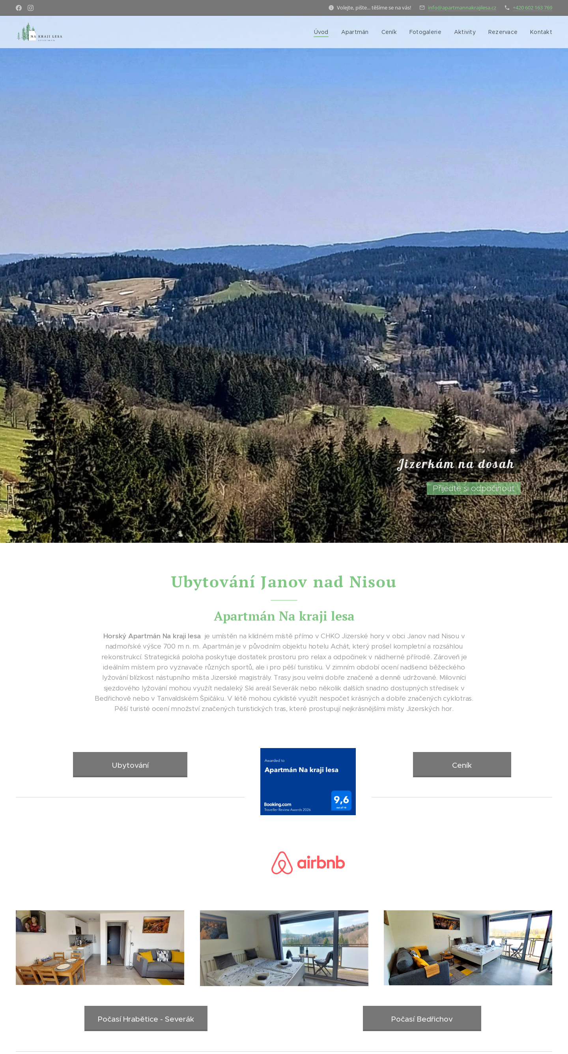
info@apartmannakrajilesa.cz (462, 7)
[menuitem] (323, 32)
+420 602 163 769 (532, 7)
